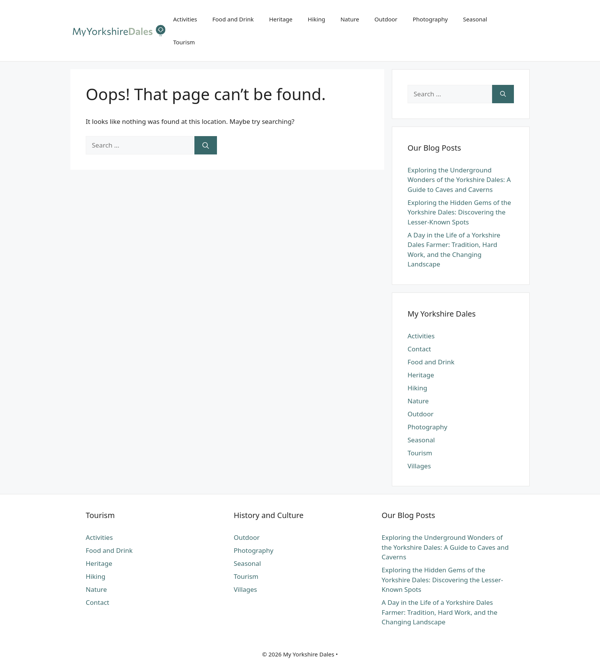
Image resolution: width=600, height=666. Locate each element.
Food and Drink (233, 19)
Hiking (316, 19)
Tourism (184, 42)
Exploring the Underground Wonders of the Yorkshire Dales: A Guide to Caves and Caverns (459, 180)
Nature (350, 19)
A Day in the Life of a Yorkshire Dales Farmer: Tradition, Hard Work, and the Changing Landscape (439, 612)
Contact (419, 348)
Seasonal (475, 19)
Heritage (280, 19)
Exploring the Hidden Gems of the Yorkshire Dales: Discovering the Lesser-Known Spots (459, 212)
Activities (185, 19)
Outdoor (386, 19)
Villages (419, 465)
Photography (430, 19)
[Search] (205, 145)
